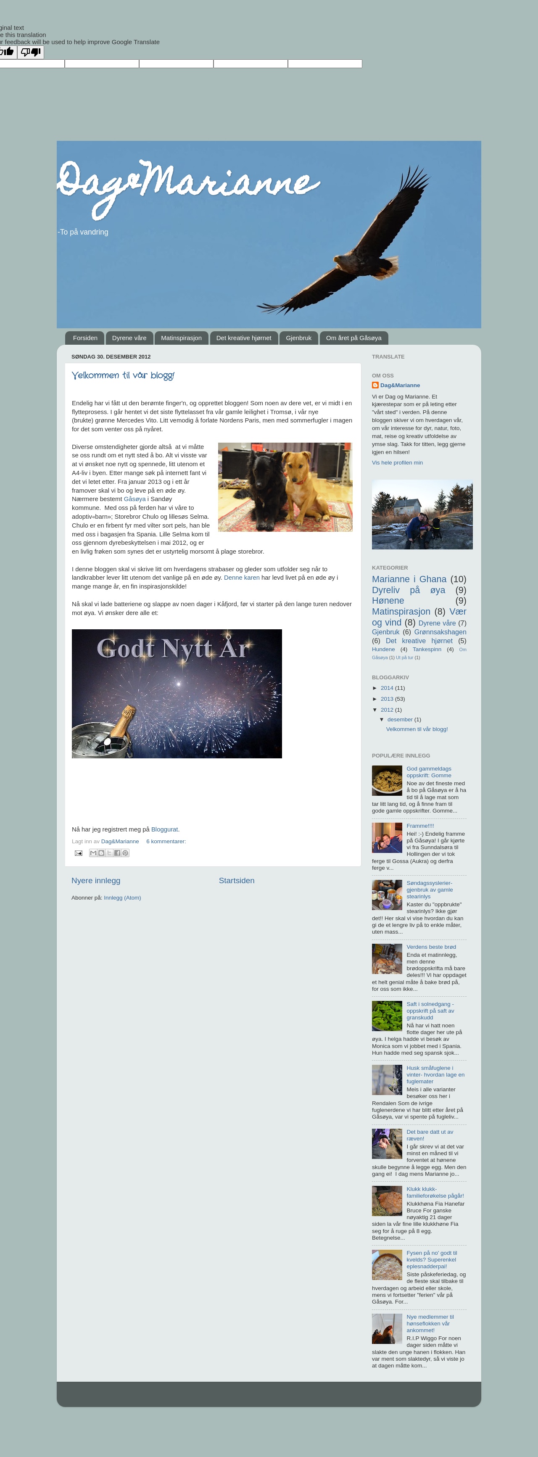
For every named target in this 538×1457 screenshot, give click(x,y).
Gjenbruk (298, 337)
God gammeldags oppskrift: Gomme (428, 772)
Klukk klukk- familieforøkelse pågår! (435, 1192)
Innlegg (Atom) (122, 898)
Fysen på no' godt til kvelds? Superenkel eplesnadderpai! (431, 1260)
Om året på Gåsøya (354, 337)
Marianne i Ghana (409, 579)
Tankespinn (427, 649)
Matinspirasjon (181, 337)
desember (401, 719)
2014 (388, 688)
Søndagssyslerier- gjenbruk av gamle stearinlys (429, 890)
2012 (388, 710)
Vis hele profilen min (397, 462)
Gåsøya (135, 499)
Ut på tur (404, 657)
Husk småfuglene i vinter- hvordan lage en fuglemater (435, 1075)
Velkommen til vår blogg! (123, 376)
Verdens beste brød (431, 947)
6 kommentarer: (166, 841)
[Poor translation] (30, 52)
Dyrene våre (129, 337)
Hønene (388, 600)
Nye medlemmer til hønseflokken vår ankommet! (430, 1323)
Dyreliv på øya (408, 590)
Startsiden (237, 880)
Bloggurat (164, 829)
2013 (388, 699)
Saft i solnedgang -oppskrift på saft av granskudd (430, 1011)
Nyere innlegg (96, 880)
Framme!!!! (420, 826)
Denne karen (242, 577)
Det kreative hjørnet (244, 337)
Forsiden (85, 337)
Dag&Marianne (186, 186)
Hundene (383, 649)
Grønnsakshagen (440, 632)
